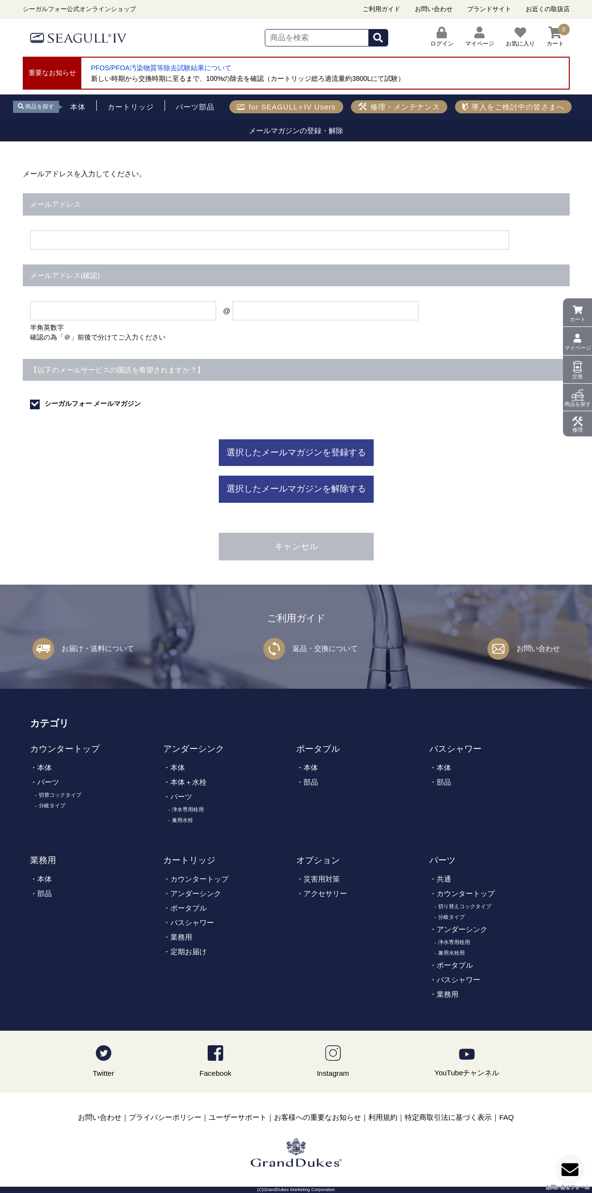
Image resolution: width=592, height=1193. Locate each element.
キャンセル (296, 546)
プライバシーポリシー (165, 1117)
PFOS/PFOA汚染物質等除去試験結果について (161, 68)
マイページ (577, 348)
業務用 (43, 860)
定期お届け (188, 951)
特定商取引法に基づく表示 (448, 1117)
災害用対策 (322, 879)
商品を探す (577, 404)
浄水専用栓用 (188, 809)
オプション (318, 860)
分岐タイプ (52, 805)
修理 (577, 430)
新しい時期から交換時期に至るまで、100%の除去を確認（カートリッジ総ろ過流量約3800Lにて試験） (248, 78)
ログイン (442, 37)
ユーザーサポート (238, 1117)
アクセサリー (325, 893)
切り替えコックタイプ (464, 906)
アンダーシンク (193, 749)
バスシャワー (455, 749)
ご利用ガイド (381, 9)
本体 (44, 767)
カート (578, 319)
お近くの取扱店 (548, 9)
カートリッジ (189, 860)
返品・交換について (325, 648)
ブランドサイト (489, 9)
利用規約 (382, 1117)
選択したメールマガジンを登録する (296, 452)
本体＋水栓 (188, 782)
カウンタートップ (65, 749)
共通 (444, 879)
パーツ (48, 782)
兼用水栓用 (451, 953)
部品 (311, 782)
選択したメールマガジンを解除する (296, 489)
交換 (577, 376)
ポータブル (318, 749)
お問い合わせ (434, 9)
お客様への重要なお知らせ (317, 1117)
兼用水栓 (182, 820)
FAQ (506, 1117)
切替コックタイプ (60, 795)
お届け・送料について (97, 648)
